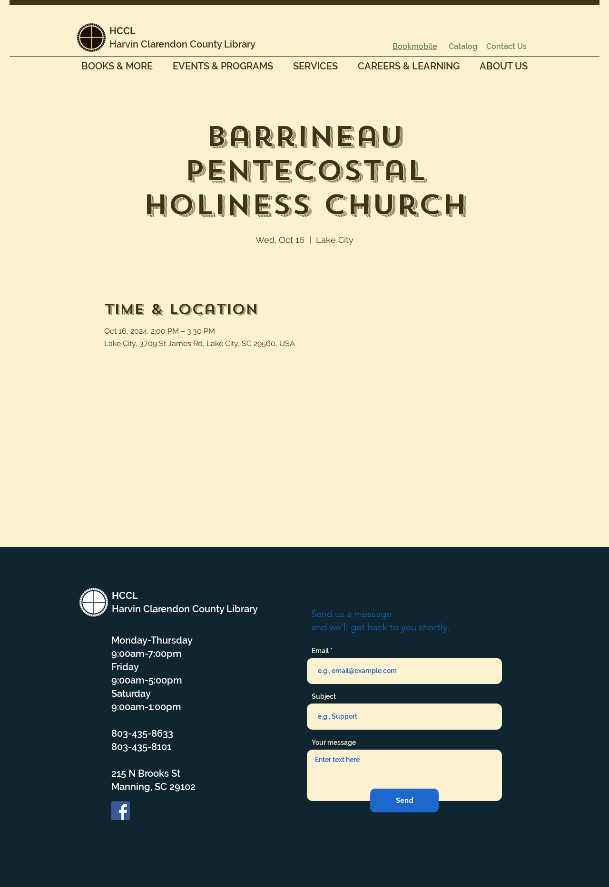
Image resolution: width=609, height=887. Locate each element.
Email (320, 650)
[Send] (404, 800)
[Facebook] (120, 810)
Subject (324, 696)
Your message (334, 742)
